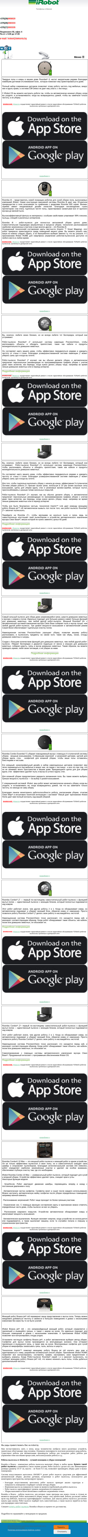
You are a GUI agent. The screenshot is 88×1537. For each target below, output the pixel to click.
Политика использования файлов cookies (24, 1530)
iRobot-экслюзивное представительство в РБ (44, 2)
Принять (61, 1527)
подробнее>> (45, 176)
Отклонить (62, 1532)
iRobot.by (16, 104)
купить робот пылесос (19, 1507)
